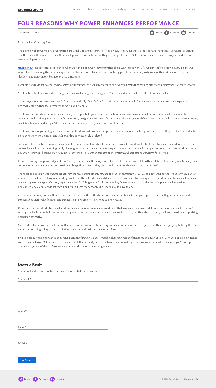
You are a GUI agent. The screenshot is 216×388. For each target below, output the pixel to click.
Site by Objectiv (191, 379)
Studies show (25, 67)
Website (22, 342)
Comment (24, 279)
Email (22, 327)
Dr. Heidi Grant (31, 9)
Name (22, 311)
